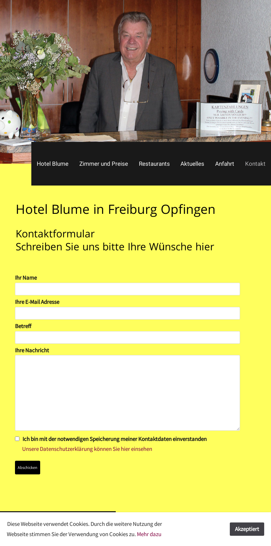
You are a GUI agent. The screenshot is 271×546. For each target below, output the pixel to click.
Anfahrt (224, 163)
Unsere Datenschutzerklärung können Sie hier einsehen (83, 449)
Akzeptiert (247, 529)
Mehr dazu (149, 534)
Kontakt (255, 163)
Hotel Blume (52, 163)
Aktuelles (192, 163)
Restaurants (154, 163)
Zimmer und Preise (103, 163)
